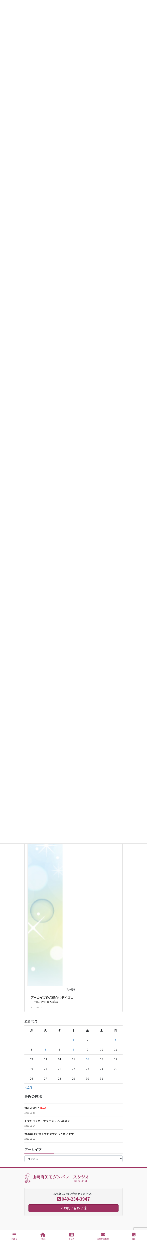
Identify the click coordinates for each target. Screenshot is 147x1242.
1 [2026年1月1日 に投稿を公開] (73, 1040)
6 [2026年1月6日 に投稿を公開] (45, 1049)
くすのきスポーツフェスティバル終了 (47, 1121)
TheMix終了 (35, 1108)
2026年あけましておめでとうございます (49, 1134)
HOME (43, 1236)
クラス (71, 1236)
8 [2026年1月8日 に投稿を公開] (73, 1049)
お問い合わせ (103, 1236)
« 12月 (28, 1087)
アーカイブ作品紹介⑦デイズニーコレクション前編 (52, 999)
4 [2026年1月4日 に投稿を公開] (115, 1040)
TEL (133, 1236)
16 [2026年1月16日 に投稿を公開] (87, 1059)
